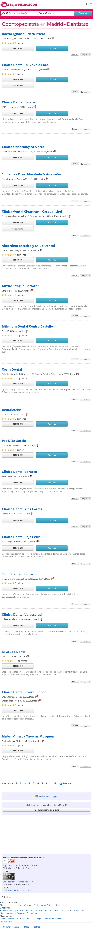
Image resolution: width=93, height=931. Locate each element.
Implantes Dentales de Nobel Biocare (20, 865)
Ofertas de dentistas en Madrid (17, 890)
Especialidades (6, 910)
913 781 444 (18, 300)
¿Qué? (4, 13)
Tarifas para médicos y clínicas (48, 905)
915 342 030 (18, 455)
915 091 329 (18, 588)
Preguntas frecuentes (27, 913)
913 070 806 (18, 79)
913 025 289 (18, 185)
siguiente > (65, 783)
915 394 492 (18, 520)
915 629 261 (18, 157)
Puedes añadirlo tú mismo (46, 810)
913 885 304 (18, 424)
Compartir (85, 55)
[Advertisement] (46, 834)
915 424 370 (18, 383)
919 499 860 (18, 222)
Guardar (75, 54)
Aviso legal (36, 918)
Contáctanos (23, 918)
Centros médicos (44, 910)
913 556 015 (18, 666)
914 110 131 (18, 260)
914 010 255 (18, 548)
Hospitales (60, 910)
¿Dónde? (42, 13)
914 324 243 (18, 340)
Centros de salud (76, 910)
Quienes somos (7, 918)
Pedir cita (52, 48)
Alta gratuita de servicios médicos (15, 905)
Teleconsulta (17, 85)
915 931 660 (18, 113)
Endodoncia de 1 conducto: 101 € (18, 881)
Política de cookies (52, 918)
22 (55, 783)
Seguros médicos (25, 910)
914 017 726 (18, 483)
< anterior (7, 783)
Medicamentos (7, 913)
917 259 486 (18, 710)
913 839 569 (18, 750)
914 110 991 (18, 48)
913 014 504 (18, 625)
